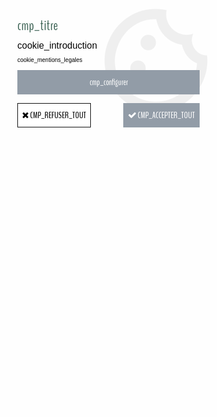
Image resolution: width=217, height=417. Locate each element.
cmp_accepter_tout (161, 115)
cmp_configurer (109, 82)
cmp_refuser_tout (54, 115)
